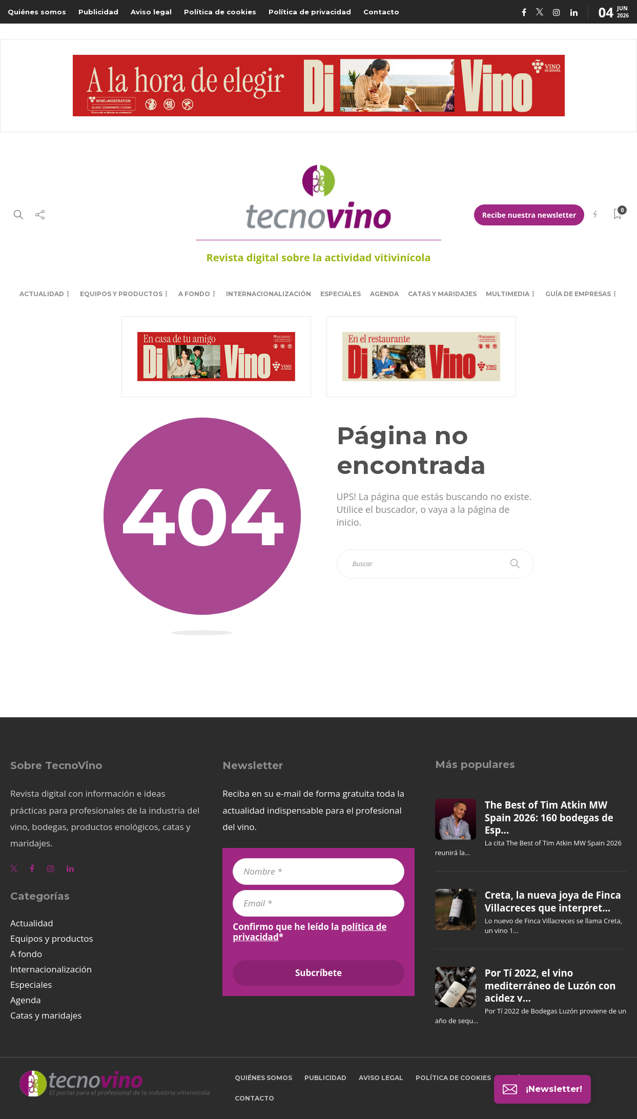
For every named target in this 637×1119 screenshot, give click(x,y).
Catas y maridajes (442, 294)
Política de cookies (220, 12)
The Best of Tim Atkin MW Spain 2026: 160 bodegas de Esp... (549, 817)
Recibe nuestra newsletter (529, 215)
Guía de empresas (578, 294)
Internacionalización (268, 294)
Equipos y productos (121, 294)
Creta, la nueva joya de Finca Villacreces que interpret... (553, 901)
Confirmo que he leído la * (309, 932)
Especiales (340, 294)
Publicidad (98, 12)
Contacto (381, 12)
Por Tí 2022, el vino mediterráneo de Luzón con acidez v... (550, 985)
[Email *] (318, 903)
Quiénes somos (37, 12)
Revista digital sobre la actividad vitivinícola (318, 257)
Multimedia (507, 294)
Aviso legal (151, 12)
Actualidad (41, 294)
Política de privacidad (310, 12)
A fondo (194, 294)
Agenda (384, 294)
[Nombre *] (318, 871)
